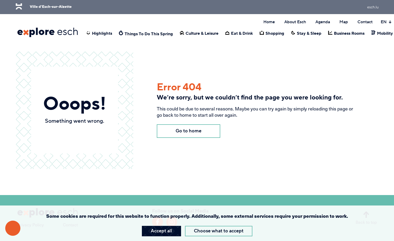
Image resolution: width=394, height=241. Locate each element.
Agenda (322, 22)
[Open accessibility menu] (12, 228)
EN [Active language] (386, 22)
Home (269, 22)
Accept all (161, 231)
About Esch (295, 22)
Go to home (188, 131)
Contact (365, 22)
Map (343, 22)
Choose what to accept (219, 231)
